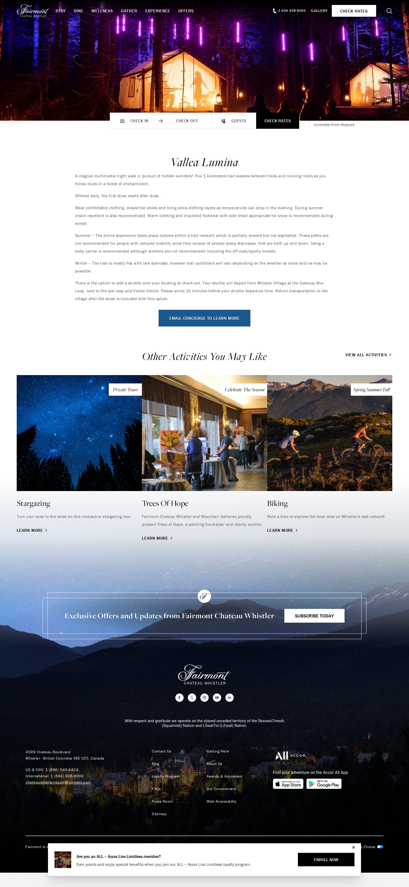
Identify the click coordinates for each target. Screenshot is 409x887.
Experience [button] (157, 10)
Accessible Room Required (334, 125)
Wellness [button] (102, 10)
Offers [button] (186, 10)
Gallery (319, 10)
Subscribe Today (314, 616)
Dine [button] (78, 10)
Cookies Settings (362, 846)
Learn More (32, 530)
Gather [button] (129, 10)
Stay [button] (61, 10)
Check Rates (277, 120)
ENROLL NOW (326, 859)
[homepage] (36, 10)
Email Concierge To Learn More (204, 318)
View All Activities (369, 354)
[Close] (352, 847)
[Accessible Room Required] (307, 125)
